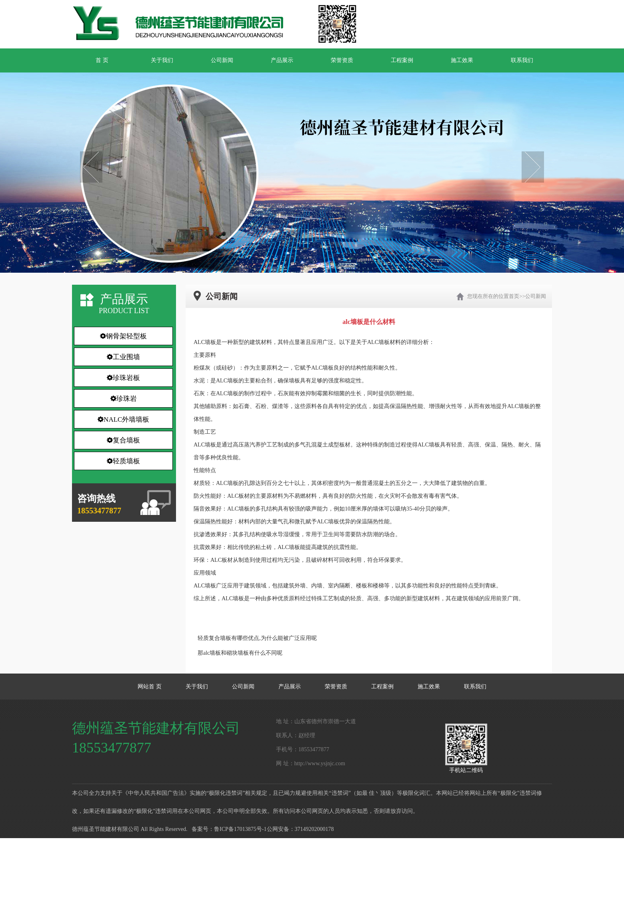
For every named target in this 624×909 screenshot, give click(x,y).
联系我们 (522, 60)
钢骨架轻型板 (123, 336)
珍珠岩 (123, 398)
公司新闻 (222, 60)
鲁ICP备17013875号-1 (240, 829)
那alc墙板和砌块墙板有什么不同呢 (240, 653)
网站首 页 (150, 687)
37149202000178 (314, 829)
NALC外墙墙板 (123, 419)
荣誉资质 (342, 60)
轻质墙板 (123, 461)
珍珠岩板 (123, 378)
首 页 (102, 60)
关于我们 (162, 60)
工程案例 (402, 60)
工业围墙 (123, 357)
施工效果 (462, 60)
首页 (514, 296)
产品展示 (282, 60)
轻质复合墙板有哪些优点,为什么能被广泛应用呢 (257, 638)
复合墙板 (123, 440)
